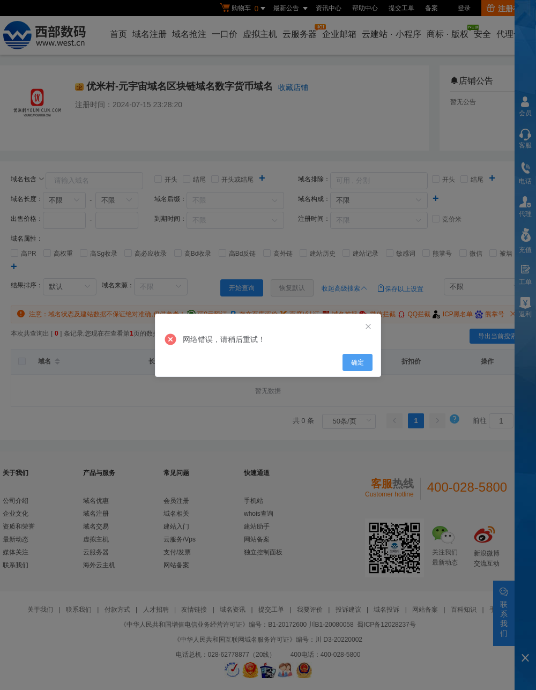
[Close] (368, 327)
